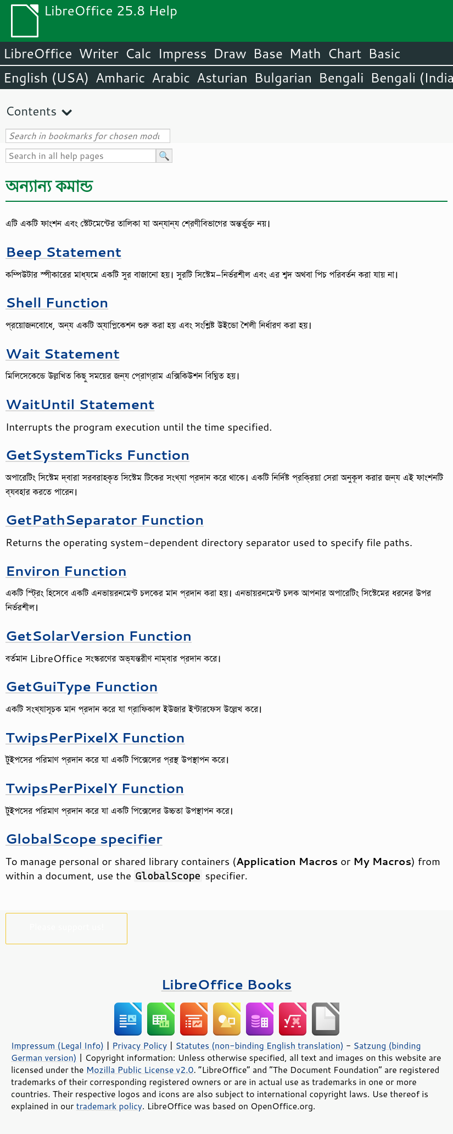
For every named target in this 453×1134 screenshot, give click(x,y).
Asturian (222, 77)
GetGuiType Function (81, 686)
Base (268, 53)
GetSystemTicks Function (97, 454)
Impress (182, 53)
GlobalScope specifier (84, 838)
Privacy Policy (139, 1045)
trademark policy (109, 1106)
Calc (138, 53)
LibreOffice (37, 53)
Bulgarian (283, 77)
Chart (344, 53)
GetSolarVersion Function (98, 635)
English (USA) (46, 77)
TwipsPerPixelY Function (94, 787)
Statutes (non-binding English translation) (259, 1045)
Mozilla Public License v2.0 (140, 1070)
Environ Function (66, 570)
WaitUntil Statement (79, 404)
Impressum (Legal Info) (57, 1045)
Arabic (171, 77)
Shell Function (56, 302)
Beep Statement (63, 251)
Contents (31, 110)
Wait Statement (62, 353)
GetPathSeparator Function (104, 519)
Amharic (120, 77)
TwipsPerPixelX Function (95, 737)
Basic (384, 53)
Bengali (340, 77)
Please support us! (66, 926)
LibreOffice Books (226, 984)
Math (305, 53)
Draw (229, 53)
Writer (98, 53)
